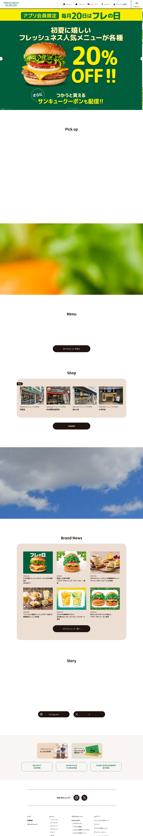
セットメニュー (54, 826)
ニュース (81, 4)
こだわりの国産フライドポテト (81, 830)
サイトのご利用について (101, 828)
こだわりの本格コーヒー (79, 833)
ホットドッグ (53, 823)
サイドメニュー (54, 829)
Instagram (54, 714)
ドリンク (52, 832)
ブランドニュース (32, 824)
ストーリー (94, 4)
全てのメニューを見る (71, 348)
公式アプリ (97, 816)
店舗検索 (71, 426)
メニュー (69, 4)
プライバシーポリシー (100, 832)
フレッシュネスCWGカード (101, 820)
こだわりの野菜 (77, 827)
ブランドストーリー (77, 816)
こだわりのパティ (77, 823)
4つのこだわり (76, 820)
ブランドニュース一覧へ (71, 628)
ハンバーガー (54, 820)
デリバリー (97, 824)
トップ (29, 816)
